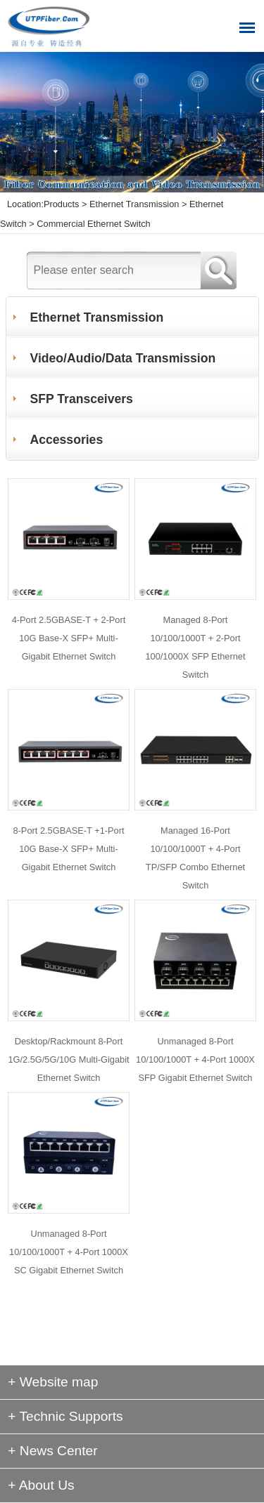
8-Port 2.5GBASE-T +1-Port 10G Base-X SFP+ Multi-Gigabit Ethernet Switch (68, 848)
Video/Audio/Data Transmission (123, 358)
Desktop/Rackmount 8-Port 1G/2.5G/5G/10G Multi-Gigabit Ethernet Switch (68, 1059)
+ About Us (41, 1485)
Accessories (66, 440)
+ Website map (53, 1381)
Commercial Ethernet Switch (93, 223)
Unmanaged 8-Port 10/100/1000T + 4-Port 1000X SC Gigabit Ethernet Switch (68, 1251)
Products (62, 204)
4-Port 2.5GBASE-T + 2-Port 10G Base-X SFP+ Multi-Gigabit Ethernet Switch (69, 638)
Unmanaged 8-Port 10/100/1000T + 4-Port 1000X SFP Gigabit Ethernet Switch (195, 1059)
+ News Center (52, 1450)
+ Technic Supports (65, 1416)
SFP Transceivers (81, 399)
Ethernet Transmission (134, 204)
